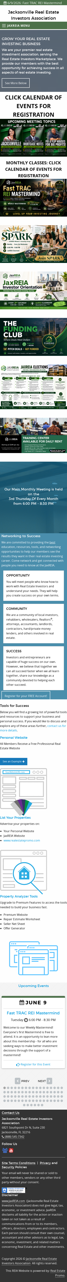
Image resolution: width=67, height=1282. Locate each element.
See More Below (15, 83)
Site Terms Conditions (18, 1163)
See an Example (13, 761)
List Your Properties (15, 817)
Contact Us (10, 1113)
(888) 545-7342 (13, 1137)
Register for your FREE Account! (26, 696)
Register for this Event (33, 1064)
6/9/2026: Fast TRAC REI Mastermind (33, 3)
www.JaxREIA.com (13, 1201)
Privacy (45, 1163)
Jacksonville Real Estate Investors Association (29, 1261)
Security (8, 1167)
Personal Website (14, 737)
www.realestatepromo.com (22, 840)
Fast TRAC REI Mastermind (33, 1013)
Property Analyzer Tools (19, 896)
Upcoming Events (33, 986)
